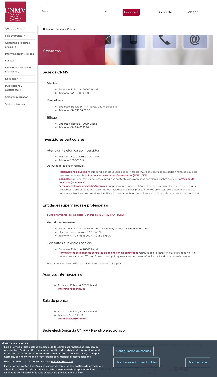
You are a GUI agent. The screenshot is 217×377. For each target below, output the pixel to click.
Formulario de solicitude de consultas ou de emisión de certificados (98, 252)
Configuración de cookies (133, 351)
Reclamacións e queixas (73, 171)
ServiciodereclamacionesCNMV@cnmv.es (83, 186)
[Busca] (106, 11)
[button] (19, 28)
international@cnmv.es (71, 288)
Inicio (49, 29)
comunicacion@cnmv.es (72, 318)
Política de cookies (62, 361)
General (59, 29)
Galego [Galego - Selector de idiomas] (191, 12)
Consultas (65, 179)
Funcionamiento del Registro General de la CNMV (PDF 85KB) (85, 214)
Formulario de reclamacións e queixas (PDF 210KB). (118, 175)
